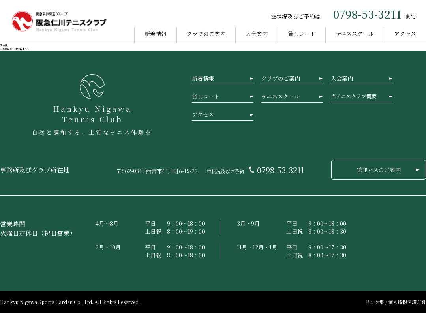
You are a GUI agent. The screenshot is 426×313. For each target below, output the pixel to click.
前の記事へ (8, 49)
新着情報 (156, 33)
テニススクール (355, 33)
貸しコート (301, 33)
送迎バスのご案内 (379, 170)
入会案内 (257, 33)
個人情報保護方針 (407, 301)
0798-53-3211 (367, 14)
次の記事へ (21, 49)
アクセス (405, 33)
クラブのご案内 (206, 33)
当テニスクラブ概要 (354, 96)
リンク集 (375, 301)
